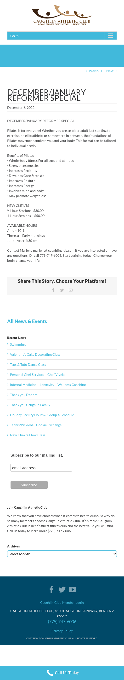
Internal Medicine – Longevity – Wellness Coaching (48, 385)
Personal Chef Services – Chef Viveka (37, 374)
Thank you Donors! (24, 395)
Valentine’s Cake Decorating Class (35, 354)
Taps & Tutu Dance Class (28, 364)
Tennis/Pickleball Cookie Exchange (36, 425)
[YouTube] (72, 589)
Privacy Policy (62, 631)
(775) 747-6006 (62, 621)
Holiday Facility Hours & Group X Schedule (42, 415)
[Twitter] (62, 589)
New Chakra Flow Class (27, 435)
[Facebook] (51, 589)
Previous (95, 71)
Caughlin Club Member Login (62, 602)
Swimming (18, 344)
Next (109, 71)
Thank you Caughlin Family (30, 405)
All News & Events (27, 321)
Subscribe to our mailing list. (37, 455)
